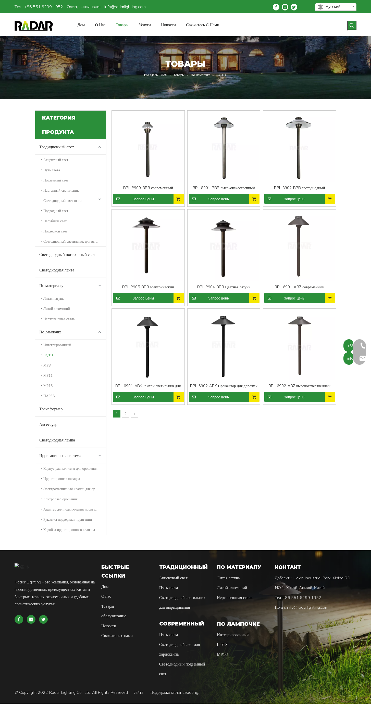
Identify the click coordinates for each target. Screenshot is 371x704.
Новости (108, 626)
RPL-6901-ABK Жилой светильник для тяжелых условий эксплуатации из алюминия (148, 386)
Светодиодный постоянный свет (67, 254)
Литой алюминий (56, 308)
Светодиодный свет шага (62, 200)
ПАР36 (49, 396)
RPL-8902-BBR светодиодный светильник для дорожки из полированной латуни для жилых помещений (299, 188)
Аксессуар (48, 424)
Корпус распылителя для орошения (70, 468)
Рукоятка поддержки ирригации (67, 519)
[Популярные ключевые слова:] (351, 25)
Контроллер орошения (60, 499)
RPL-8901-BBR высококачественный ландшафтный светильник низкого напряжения (224, 188)
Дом (105, 586)
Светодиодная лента (56, 269)
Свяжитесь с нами (117, 635)
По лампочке (50, 331)
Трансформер (51, 408)
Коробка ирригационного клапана (69, 529)
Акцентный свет (55, 160)
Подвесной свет (55, 231)
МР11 (48, 375)
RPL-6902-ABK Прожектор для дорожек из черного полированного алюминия (223, 386)
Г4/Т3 (48, 355)
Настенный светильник (61, 190)
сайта (141, 692)
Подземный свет (55, 180)
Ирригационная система (60, 455)
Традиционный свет (56, 146)
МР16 (48, 385)
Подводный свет (55, 210)
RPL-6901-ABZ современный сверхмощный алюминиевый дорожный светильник (299, 287)
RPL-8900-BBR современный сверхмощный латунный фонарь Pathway (148, 188)
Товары (107, 606)
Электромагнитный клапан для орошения (74, 489)
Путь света (51, 170)
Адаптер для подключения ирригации (72, 509)
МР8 (47, 365)
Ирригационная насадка (61, 478)
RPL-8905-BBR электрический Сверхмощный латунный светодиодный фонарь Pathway (148, 287)
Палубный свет (55, 221)
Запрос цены (133, 199)
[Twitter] (294, 6)
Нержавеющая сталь (59, 319)
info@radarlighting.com (125, 6)
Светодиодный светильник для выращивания (74, 241)
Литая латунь (53, 298)
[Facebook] (276, 6)
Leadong (190, 692)
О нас (106, 596)
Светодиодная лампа (57, 439)
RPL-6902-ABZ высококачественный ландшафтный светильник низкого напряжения (299, 386)
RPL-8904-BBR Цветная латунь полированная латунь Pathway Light (223, 287)
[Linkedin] (285, 6)
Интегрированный (57, 345)
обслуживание (113, 616)
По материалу (51, 285)
